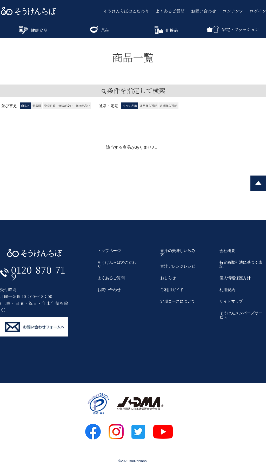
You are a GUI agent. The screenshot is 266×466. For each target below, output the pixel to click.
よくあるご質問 (170, 11)
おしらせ (168, 278)
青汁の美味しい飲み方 (177, 252)
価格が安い (65, 105)
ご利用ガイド (172, 290)
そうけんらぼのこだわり (126, 11)
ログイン (258, 11)
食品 (99, 29)
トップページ (109, 251)
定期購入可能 (168, 105)
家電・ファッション (233, 29)
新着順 (36, 105)
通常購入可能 (148, 105)
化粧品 (166, 30)
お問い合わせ (203, 11)
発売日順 (49, 105)
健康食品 (33, 30)
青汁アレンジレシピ (177, 266)
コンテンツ (233, 11)
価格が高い (83, 105)
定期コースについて (177, 301)
